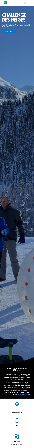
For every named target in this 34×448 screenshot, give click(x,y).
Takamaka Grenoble (23, 394)
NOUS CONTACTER (9, 31)
